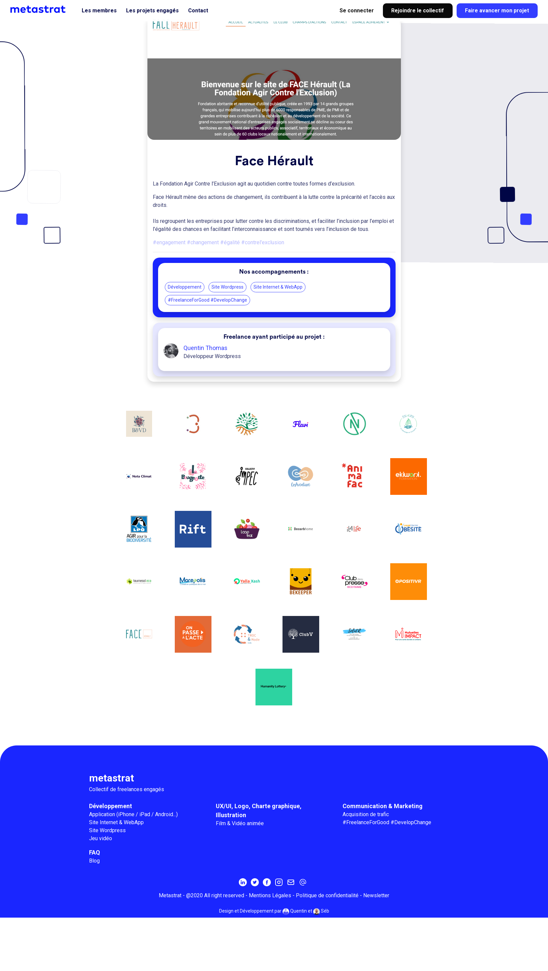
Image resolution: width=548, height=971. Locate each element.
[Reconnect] (355, 424)
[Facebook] (267, 883)
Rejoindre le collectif (417, 10)
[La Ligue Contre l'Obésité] (409, 529)
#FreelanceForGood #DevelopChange (207, 300)
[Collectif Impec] (246, 476)
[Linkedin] (243, 883)
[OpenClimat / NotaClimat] (138, 476)
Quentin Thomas (205, 347)
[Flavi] (301, 424)
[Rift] (192, 529)
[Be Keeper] (301, 582)
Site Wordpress (227, 287)
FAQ (94, 853)
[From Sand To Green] (246, 424)
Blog (94, 861)
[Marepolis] (192, 582)
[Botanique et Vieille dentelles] (138, 424)
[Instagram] (279, 883)
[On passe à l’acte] (192, 635)
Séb (321, 912)
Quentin (295, 912)
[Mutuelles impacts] (409, 635)
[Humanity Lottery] (273, 687)
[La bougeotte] (192, 476)
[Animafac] (355, 476)
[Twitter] (255, 883)
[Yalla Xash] (246, 582)
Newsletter (376, 896)
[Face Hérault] (138, 635)
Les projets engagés (152, 10)
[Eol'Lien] (409, 424)
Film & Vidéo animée (240, 824)
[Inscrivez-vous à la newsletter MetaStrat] (291, 883)
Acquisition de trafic (366, 815)
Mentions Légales (270, 896)
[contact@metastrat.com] (303, 883)
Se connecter (357, 10)
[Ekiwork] (409, 476)
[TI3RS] (192, 424)
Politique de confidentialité (327, 896)
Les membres (99, 10)
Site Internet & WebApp (278, 287)
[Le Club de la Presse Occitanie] (355, 582)
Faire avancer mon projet (497, 10)
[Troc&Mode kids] (246, 635)
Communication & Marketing (383, 806)
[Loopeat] (246, 529)
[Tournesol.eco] (138, 582)
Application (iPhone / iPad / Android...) (133, 815)
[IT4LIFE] (355, 529)
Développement (184, 287)
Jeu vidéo (100, 839)
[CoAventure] (301, 476)
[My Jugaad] (355, 635)
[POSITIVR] (409, 582)
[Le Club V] (301, 635)
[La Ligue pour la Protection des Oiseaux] (138, 529)
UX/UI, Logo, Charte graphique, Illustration (259, 811)
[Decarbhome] (301, 529)
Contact (198, 10)
